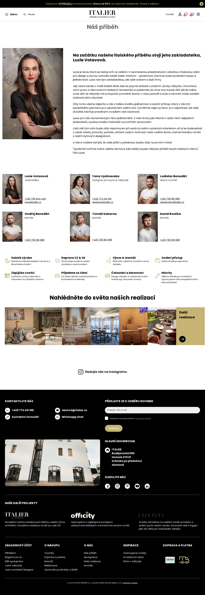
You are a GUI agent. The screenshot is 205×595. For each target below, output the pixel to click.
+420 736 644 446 (35, 198)
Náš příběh (90, 553)
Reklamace (50, 565)
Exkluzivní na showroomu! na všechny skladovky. (92, 4)
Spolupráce (90, 557)
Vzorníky (49, 553)
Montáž (48, 561)
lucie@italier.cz (33, 202)
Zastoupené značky (134, 553)
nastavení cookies (130, 583)
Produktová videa (133, 557)
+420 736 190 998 (170, 198)
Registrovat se (13, 557)
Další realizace (187, 326)
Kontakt (170, 14)
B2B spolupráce (14, 561)
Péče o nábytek (132, 561)
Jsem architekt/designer (19, 569)
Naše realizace (92, 561)
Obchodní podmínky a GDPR (61, 569)
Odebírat (113, 428)
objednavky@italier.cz (172, 202)
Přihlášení (10, 553)
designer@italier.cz (102, 202)
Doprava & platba (54, 557)
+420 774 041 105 (101, 198)
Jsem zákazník (13, 565)
